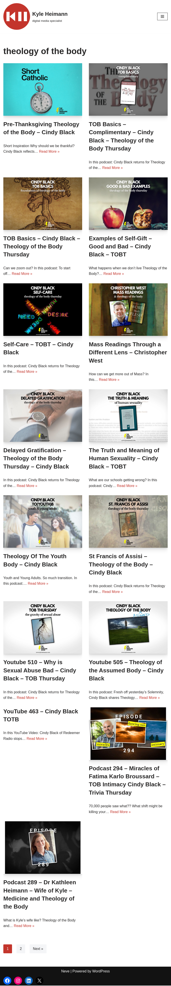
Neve (65, 971)
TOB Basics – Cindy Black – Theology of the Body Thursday (41, 246)
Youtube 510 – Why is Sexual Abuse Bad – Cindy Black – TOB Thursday (39, 670)
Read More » (49, 151)
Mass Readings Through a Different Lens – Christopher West (128, 352)
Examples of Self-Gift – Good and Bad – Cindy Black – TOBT (120, 246)
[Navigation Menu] (162, 16)
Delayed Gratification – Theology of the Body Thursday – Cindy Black (36, 458)
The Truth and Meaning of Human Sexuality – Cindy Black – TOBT (124, 458)
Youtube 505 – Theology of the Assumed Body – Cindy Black (126, 670)
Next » (38, 949)
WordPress (101, 971)
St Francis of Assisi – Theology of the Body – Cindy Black (121, 564)
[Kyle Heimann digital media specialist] (35, 16)
